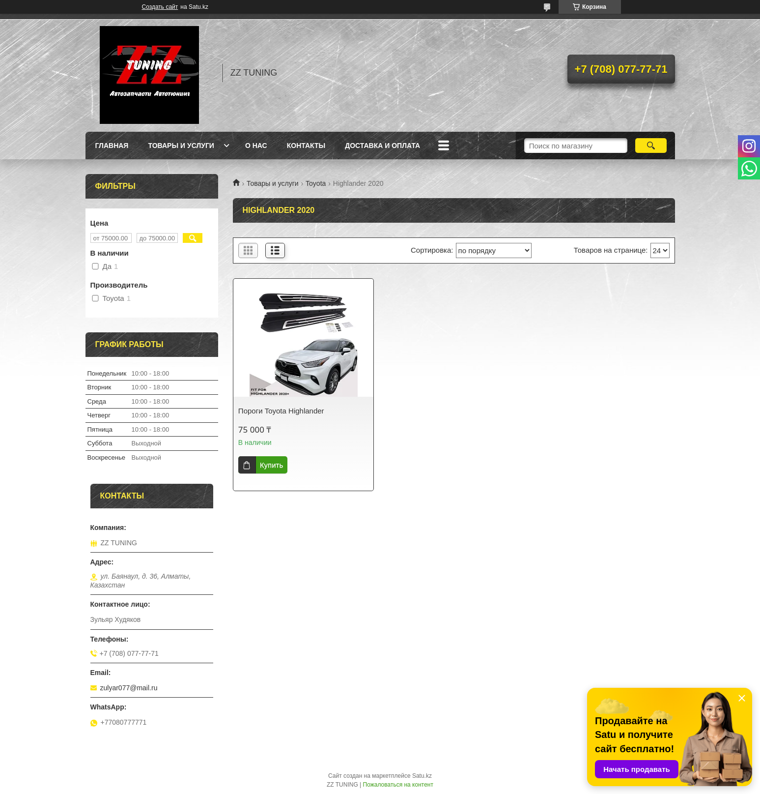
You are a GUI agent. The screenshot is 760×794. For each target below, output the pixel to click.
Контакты (306, 145)
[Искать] (651, 145)
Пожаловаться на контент (398, 784)
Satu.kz (422, 775)
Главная (112, 145)
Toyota (316, 183)
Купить (271, 465)
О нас (256, 145)
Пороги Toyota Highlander (281, 411)
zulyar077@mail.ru (129, 688)
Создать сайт (160, 6)
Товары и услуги (181, 145)
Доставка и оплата (382, 145)
